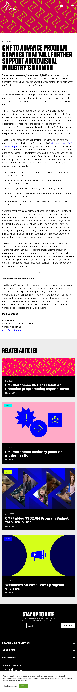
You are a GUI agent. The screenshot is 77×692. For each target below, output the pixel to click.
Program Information (16, 643)
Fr (61, 6)
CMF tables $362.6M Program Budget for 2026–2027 (37, 520)
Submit (66, 625)
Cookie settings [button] (10, 686)
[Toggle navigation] (72, 6)
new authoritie (56, 214)
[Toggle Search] (66, 6)
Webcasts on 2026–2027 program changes (34, 587)
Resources (9, 657)
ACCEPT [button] (23, 686)
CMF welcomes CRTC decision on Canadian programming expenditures (37, 387)
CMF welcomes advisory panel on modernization (34, 454)
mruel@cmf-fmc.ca (11, 330)
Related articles (19, 350)
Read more (10, 393)
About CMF (8, 650)
